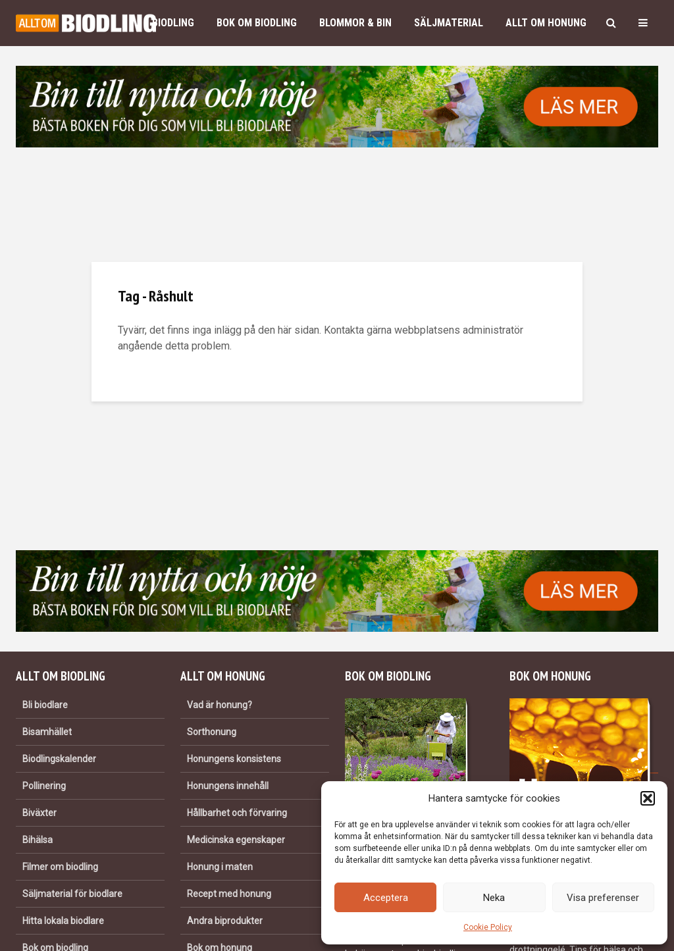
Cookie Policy (487, 927)
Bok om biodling (257, 22)
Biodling (173, 22)
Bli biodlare (45, 705)
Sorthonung (211, 732)
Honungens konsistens (234, 759)
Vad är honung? (219, 705)
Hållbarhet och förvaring (237, 813)
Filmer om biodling (60, 866)
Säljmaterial (448, 22)
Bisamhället (47, 732)
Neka (494, 898)
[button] (647, 798)
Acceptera (385, 898)
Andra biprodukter (225, 920)
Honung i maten (220, 866)
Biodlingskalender (59, 759)
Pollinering (44, 786)
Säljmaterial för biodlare (72, 893)
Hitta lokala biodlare (63, 920)
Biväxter (39, 813)
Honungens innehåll (228, 786)
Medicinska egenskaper (236, 840)
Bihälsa (37, 840)
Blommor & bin (355, 22)
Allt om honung (546, 22)
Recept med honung (229, 893)
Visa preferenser (603, 898)
